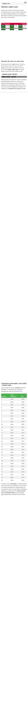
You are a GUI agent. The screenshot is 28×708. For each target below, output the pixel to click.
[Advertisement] (14, 46)
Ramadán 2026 (18, 259)
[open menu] (25, 2)
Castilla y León (6, 3)
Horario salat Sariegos (10, 392)
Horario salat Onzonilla (10, 387)
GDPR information (6, 491)
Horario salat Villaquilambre (11, 385)
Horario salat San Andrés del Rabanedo (15, 376)
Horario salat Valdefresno (11, 390)
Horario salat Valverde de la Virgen (13, 397)
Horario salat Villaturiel (10, 395)
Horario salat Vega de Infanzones (13, 402)
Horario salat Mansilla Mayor (12, 406)
